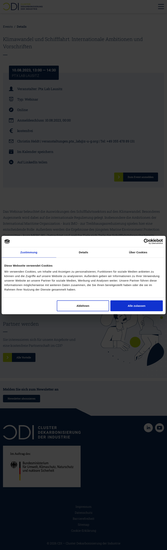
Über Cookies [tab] (138, 252)
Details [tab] (83, 252)
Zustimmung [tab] (28, 252)
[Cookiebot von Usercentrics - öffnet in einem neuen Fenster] (146, 241)
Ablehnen (83, 305)
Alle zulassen (136, 305)
